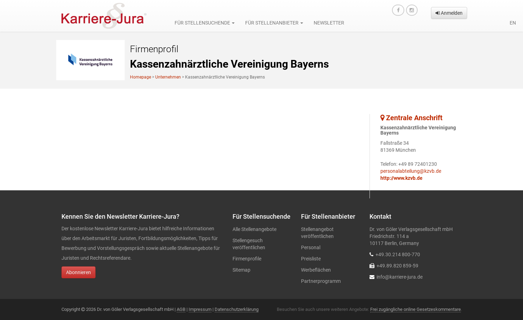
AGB (181, 309)
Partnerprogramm (321, 281)
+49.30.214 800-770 (397, 254)
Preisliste (311, 258)
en (513, 23)
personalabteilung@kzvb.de (410, 171)
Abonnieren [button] (78, 272)
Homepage (140, 77)
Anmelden (449, 13)
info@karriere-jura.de (400, 277)
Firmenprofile (247, 258)
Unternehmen (168, 77)
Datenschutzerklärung (237, 309)
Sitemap (241, 270)
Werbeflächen (316, 270)
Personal (310, 247)
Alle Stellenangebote (254, 229)
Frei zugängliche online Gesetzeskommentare (415, 309)
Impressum (200, 309)
